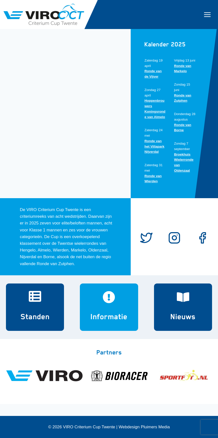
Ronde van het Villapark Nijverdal (154, 146)
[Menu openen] (209, 14)
